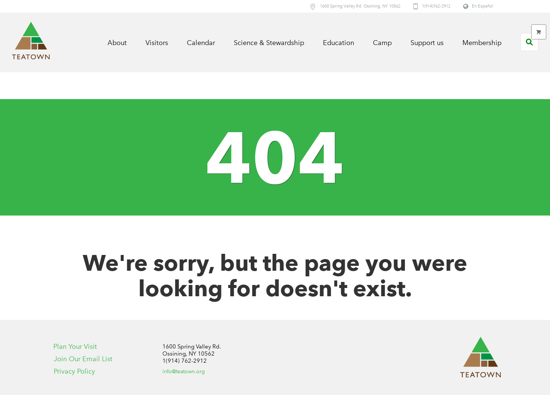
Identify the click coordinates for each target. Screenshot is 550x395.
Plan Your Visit (75, 346)
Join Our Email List (83, 359)
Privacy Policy (74, 371)
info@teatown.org (183, 371)
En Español (482, 6)
